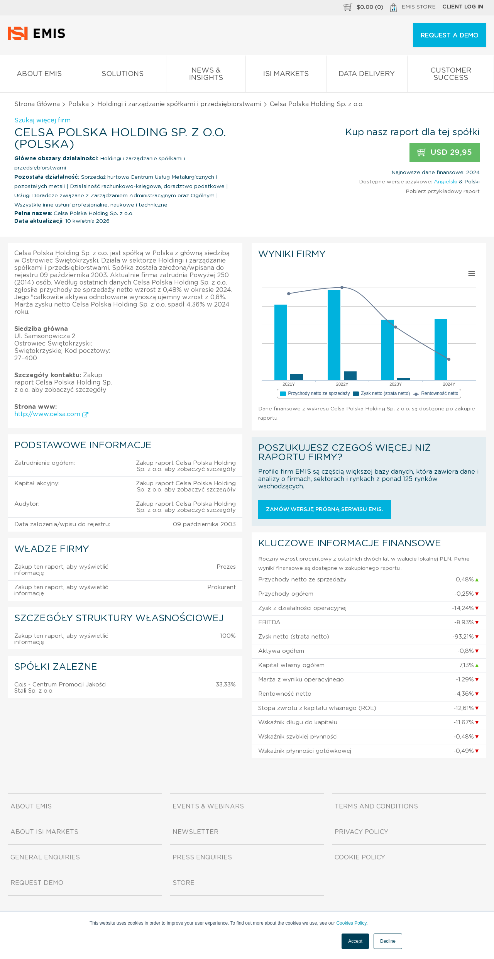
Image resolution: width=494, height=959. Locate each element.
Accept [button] (355, 941)
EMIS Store (413, 7)
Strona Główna (37, 104)
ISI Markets (286, 75)
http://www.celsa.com (51, 414)
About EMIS (39, 75)
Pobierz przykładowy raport (443, 191)
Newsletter (195, 832)
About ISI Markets (44, 832)
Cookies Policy (351, 923)
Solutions (123, 75)
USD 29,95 (444, 153)
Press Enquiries (202, 857)
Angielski (445, 182)
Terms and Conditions (376, 806)
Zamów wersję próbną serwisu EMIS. (324, 509)
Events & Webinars (208, 806)
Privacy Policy (361, 832)
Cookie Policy (360, 857)
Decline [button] (388, 941)
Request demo (36, 883)
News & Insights (206, 75)
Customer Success (450, 75)
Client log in (462, 7)
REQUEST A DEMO (450, 35)
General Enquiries (45, 857)
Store (184, 883)
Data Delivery (367, 75)
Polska (78, 104)
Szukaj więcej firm (42, 120)
